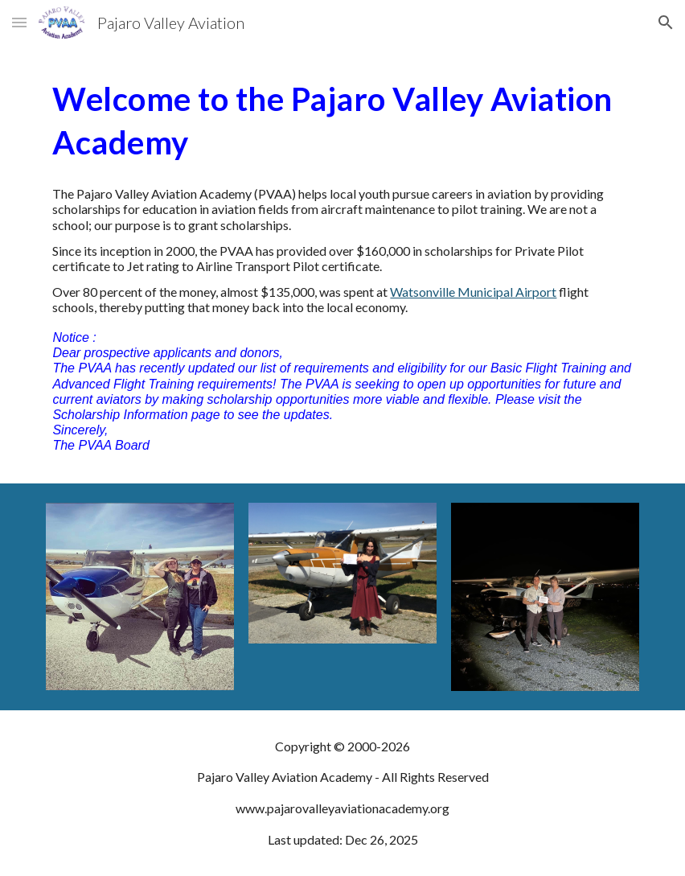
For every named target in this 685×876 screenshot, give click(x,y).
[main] (342, 119)
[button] (19, 22)
